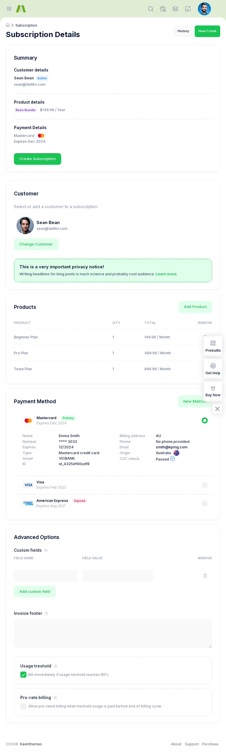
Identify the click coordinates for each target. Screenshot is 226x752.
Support (192, 744)
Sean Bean (48, 222)
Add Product (195, 306)
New (207, 31)
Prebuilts (213, 345)
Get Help (212, 368)
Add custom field (34, 591)
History (183, 31)
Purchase (210, 744)
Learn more (166, 274)
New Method (195, 401)
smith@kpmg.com (171, 447)
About (176, 744)
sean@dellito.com (52, 228)
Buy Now (212, 391)
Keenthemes (31, 744)
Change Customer (36, 244)
